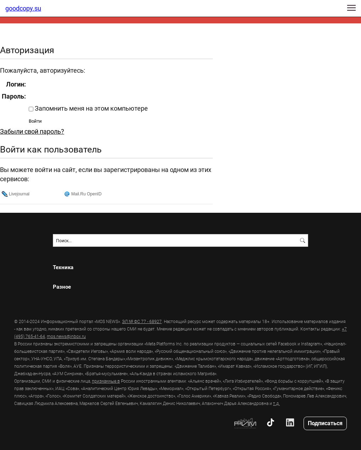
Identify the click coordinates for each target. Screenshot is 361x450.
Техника (63, 267)
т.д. (276, 403)
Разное (62, 286)
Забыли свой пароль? (32, 131)
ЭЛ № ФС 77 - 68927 (142, 321)
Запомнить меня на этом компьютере (90, 108)
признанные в (106, 381)
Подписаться (325, 423)
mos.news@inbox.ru (66, 336)
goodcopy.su (23, 8)
